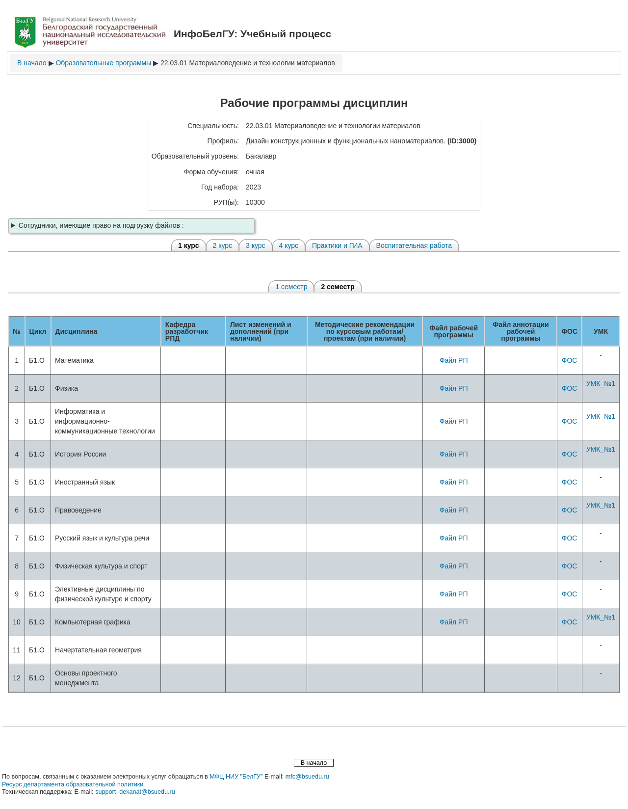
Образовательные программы (103, 63)
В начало (32, 63)
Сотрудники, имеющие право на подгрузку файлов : (101, 225)
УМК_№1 (600, 383)
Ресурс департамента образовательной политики (72, 784)
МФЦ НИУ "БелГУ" (235, 776)
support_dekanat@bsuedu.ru (135, 791)
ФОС (569, 360)
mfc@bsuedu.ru (307, 776)
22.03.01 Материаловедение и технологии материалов (247, 63)
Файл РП (454, 360)
